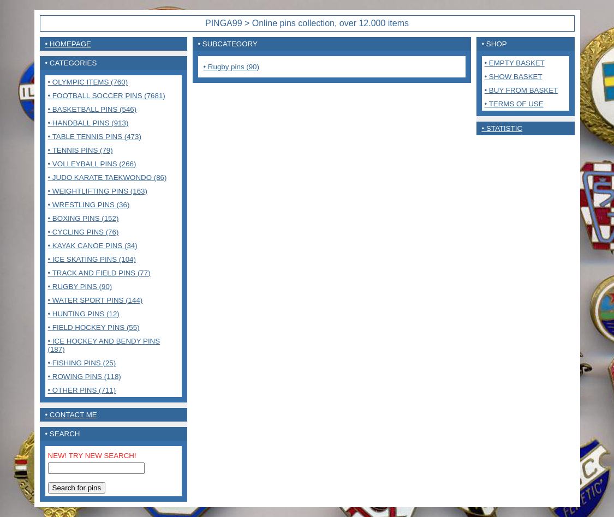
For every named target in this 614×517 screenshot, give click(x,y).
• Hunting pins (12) (84, 314)
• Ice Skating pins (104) (92, 259)
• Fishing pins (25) (82, 363)
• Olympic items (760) (88, 82)
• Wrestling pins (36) (89, 205)
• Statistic (502, 128)
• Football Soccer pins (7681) (106, 96)
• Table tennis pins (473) (94, 137)
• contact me (71, 415)
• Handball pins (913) (88, 123)
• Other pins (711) (82, 390)
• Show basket (514, 77)
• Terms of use (514, 104)
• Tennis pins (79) (80, 150)
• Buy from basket (521, 90)
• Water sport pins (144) (95, 300)
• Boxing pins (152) (83, 218)
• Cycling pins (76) (83, 232)
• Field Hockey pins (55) (94, 327)
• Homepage (68, 44)
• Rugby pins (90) (80, 286)
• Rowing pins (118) (84, 376)
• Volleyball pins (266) (92, 164)
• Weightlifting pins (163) (97, 191)
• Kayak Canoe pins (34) (93, 246)
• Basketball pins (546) (92, 109)
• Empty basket (515, 63)
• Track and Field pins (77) (99, 273)
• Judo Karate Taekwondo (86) (107, 177)
